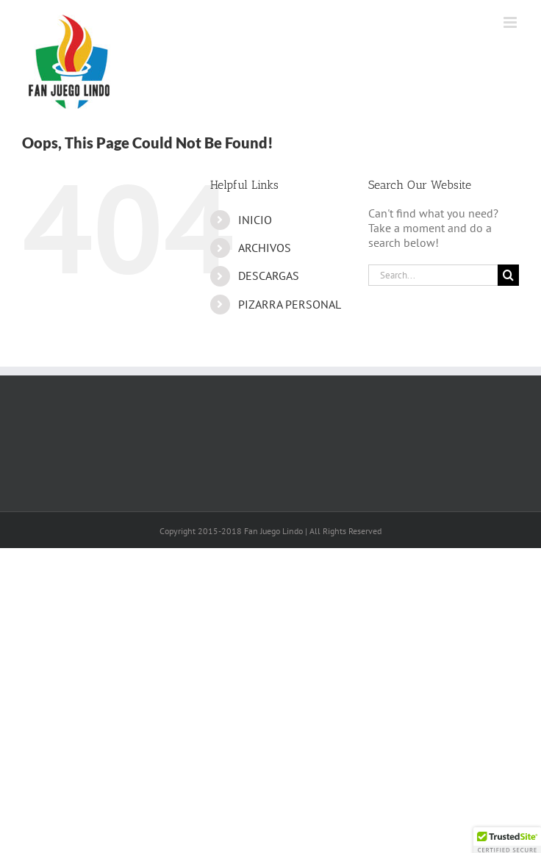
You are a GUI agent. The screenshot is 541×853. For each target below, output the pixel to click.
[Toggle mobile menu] (511, 22)
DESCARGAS (268, 275)
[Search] (508, 275)
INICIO (255, 219)
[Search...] (433, 275)
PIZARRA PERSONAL (289, 304)
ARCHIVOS (264, 247)
